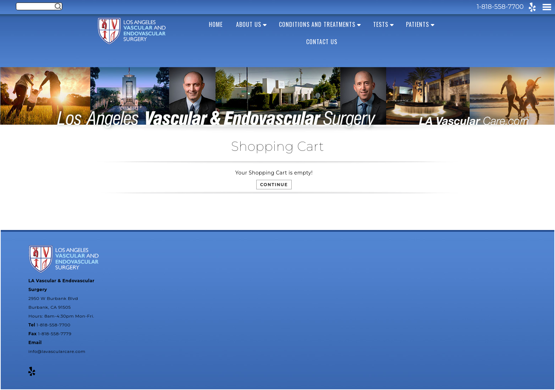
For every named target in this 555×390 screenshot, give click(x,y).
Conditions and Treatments (317, 24)
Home (216, 24)
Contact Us (321, 41)
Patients (417, 24)
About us (248, 24)
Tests (380, 24)
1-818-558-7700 (500, 7)
